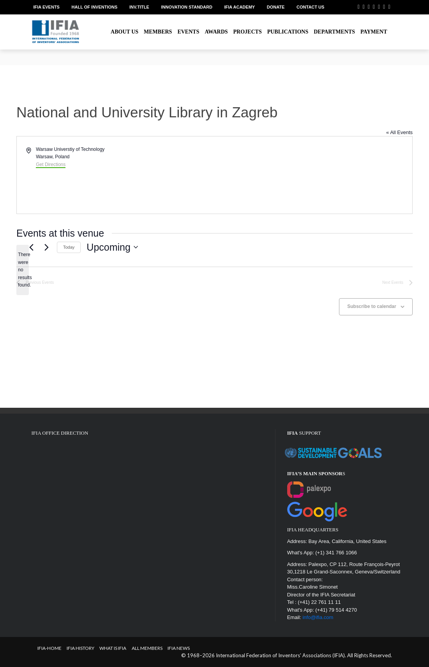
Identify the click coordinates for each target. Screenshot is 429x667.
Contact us (310, 7)
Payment (373, 32)
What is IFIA (112, 648)
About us (124, 32)
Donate (276, 7)
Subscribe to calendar (371, 306)
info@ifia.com (317, 617)
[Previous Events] (31, 247)
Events (188, 32)
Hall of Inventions (95, 7)
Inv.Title (139, 7)
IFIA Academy (239, 7)
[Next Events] (46, 247)
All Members (147, 648)
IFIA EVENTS (47, 7)
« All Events (399, 132)
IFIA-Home (49, 648)
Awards (216, 32)
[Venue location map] (313, 175)
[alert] (22, 270)
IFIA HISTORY (80, 648)
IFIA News (179, 648)
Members (158, 32)
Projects (247, 32)
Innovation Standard (186, 7)
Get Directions (50, 164)
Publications (288, 32)
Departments (334, 32)
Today (68, 247)
